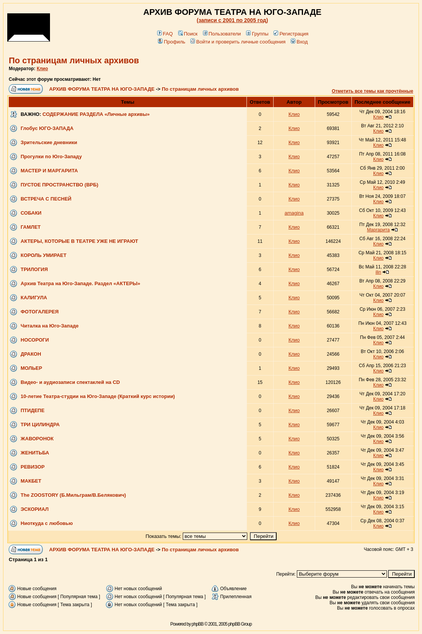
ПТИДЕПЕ (33, 410)
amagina (294, 213)
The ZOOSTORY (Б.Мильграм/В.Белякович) (73, 495)
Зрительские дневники (49, 142)
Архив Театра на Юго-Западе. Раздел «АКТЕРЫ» (80, 283)
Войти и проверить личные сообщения (237, 42)
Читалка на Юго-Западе (50, 326)
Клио (42, 68)
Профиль (171, 42)
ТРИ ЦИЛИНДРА (40, 424)
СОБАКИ (31, 213)
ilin (378, 272)
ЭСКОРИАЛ (34, 509)
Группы (257, 34)
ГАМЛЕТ (31, 227)
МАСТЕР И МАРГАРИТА (49, 170)
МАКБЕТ (31, 481)
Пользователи (222, 34)
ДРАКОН (31, 354)
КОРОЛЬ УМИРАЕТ (43, 255)
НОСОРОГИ (35, 340)
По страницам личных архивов (74, 60)
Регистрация (291, 34)
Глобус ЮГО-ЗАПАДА (47, 128)
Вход (299, 42)
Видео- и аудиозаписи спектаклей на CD (70, 382)
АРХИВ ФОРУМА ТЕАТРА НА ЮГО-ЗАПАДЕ (102, 89)
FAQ (165, 34)
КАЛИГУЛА (34, 297)
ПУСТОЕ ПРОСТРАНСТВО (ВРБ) (59, 185)
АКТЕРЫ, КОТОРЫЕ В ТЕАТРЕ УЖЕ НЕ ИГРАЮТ (79, 241)
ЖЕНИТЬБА (35, 453)
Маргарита (378, 230)
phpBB (197, 624)
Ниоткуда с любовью (47, 523)
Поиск (188, 34)
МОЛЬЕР (31, 368)
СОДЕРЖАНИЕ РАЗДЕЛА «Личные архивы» (96, 114)
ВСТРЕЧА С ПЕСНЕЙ (46, 199)
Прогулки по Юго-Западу (51, 156)
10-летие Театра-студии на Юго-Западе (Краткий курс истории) (98, 396)
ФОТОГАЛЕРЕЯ (40, 312)
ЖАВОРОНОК (37, 438)
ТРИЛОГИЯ (34, 269)
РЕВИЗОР (33, 467)
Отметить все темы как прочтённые (372, 91)
